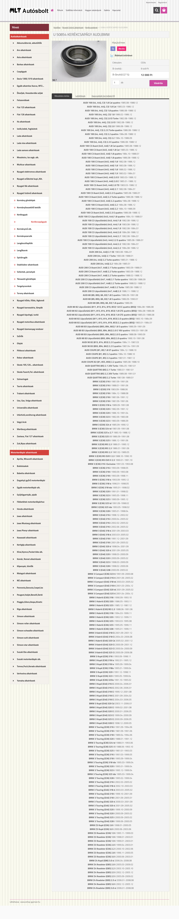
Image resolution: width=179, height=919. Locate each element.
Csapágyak (22, 71)
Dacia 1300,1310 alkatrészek (30, 78)
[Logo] (29, 10)
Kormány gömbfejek (26, 200)
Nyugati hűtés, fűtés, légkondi (30, 300)
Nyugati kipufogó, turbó (28, 314)
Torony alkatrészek (25, 293)
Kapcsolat (116, 10)
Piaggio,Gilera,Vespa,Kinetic (29, 602)
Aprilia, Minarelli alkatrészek (30, 459)
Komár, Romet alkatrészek (29, 559)
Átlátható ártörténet (121, 55)
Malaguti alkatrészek (26, 573)
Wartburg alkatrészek (27, 429)
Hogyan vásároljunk (93, 10)
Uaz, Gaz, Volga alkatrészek (29, 400)
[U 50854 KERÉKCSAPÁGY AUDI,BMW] (79, 42)
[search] (156, 10)
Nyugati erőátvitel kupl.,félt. (30, 178)
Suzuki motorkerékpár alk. (29, 659)
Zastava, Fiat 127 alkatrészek (30, 436)
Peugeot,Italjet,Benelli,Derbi (30, 594)
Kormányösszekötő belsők (29, 207)
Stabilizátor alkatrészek (27, 264)
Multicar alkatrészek (26, 164)
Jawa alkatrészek (24, 516)
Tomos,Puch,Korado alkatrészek (31, 666)
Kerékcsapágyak (39, 221)
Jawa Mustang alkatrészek (29, 523)
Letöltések (80, 96)
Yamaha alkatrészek (26, 680)
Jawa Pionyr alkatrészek (28, 530)
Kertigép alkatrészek (26, 544)
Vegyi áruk (21, 422)
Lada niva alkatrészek (26, 143)
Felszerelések (23, 100)
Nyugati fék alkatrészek (27, 186)
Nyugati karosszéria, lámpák (30, 307)
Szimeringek (22, 379)
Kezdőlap (57, 27)
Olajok (20, 343)
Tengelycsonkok (24, 286)
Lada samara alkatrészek (28, 150)
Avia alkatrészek (24, 57)
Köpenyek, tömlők (25, 566)
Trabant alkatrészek (26, 393)
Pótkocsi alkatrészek (26, 350)
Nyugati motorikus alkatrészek (31, 322)
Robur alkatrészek (25, 357)
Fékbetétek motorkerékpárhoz (30, 501)
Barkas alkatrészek (25, 64)
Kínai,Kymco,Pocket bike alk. (30, 552)
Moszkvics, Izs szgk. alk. (28, 157)
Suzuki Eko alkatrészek (27, 652)
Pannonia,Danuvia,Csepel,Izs (30, 587)
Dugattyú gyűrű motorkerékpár (31, 480)
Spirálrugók (22, 257)
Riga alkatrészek (24, 609)
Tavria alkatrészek (25, 386)
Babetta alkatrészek (26, 473)
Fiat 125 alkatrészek (26, 107)
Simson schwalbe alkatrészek (30, 630)
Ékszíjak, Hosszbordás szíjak (30, 93)
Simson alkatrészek (26, 616)
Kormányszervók (24, 236)
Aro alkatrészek (24, 50)
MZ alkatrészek (24, 580)
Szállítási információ (74, 10)
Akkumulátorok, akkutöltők (29, 43)
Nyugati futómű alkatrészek (29, 193)
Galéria (107, 10)
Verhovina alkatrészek (27, 673)
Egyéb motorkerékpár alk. (28, 487)
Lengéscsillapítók (25, 243)
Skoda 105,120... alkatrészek (30, 364)
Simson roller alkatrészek (28, 623)
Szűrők (20, 336)
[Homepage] (52, 10)
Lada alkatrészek (24, 136)
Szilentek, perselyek (26, 271)
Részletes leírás (62, 96)
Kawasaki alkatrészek (26, 537)
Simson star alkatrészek (28, 645)
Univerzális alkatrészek (27, 407)
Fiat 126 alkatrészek (26, 114)
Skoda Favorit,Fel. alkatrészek (30, 372)
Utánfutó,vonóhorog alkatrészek (31, 415)
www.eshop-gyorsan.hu (30, 901)
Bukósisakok (22, 466)
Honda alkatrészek (25, 509)
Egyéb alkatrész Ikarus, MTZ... (30, 86)
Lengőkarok (22, 250)
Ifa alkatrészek (23, 121)
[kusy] (115, 82)
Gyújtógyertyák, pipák (27, 494)
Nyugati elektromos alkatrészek (31, 171)
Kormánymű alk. (24, 229)
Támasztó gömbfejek (26, 279)
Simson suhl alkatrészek (28, 637)
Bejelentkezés (151, 2)
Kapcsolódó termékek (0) (103, 96)
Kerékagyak (22, 214)
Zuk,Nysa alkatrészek (26, 443)
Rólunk (60, 10)
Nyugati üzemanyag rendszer (30, 329)
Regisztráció (162, 2)
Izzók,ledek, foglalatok (27, 128)
